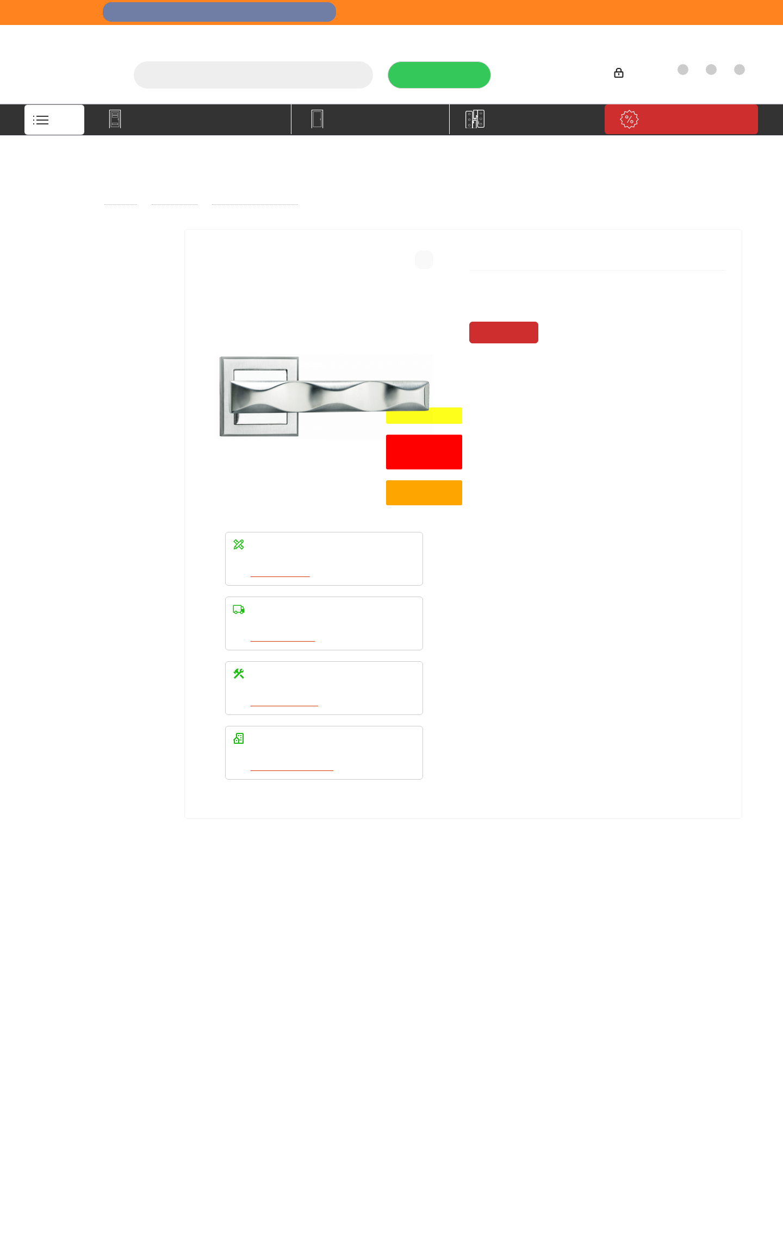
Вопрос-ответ (346, 962)
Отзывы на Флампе (503, 35)
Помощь (339, 943)
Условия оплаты (213, 962)
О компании (379, 35)
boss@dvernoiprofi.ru (683, 1023)
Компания (64, 943)
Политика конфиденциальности (513, 976)
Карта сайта (343, 992)
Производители (588, 35)
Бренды (335, 977)
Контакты (716, 35)
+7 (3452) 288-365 (550, 71)
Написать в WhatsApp (294, 767)
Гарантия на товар (217, 992)
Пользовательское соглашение (217, 1012)
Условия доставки (216, 977)
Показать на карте (666, 1115)
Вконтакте (470, 1058)
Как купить (657, 35)
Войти (632, 74)
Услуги (434, 35)
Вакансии (60, 977)
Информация (211, 943)
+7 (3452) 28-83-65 (570, 1232)
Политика (60, 992)
